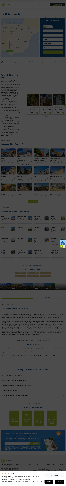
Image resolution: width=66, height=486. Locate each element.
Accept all (59, 481)
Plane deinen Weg (62, 242)
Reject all (48, 481)
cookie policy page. (26, 483)
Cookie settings (54, 475)
